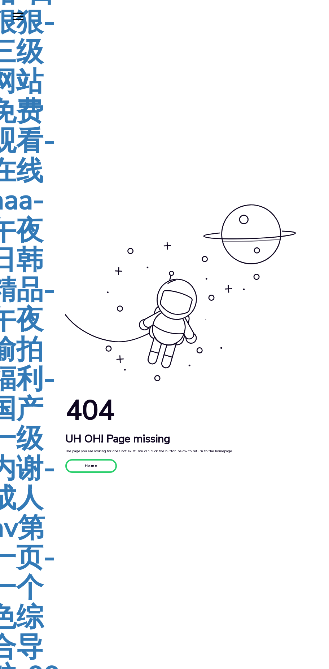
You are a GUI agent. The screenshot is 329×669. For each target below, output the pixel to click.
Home (91, 465)
